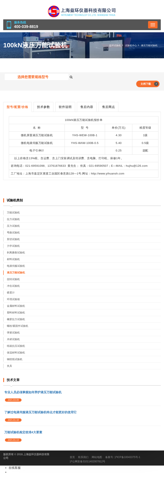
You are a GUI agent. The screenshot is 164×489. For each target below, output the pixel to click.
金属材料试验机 (16, 305)
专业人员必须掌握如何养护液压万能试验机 (33, 392)
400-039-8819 (26, 27)
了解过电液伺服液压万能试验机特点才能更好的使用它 (40, 412)
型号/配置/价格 (17, 107)
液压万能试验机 (149, 45)
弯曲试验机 (13, 232)
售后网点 (108, 107)
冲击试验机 (13, 285)
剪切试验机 (13, 239)
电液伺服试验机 (16, 265)
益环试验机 (115, 45)
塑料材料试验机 (16, 312)
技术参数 (43, 107)
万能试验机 (45, 135)
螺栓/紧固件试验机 (17, 325)
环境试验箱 (13, 299)
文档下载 (149, 84)
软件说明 (65, 107)
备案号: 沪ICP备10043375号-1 (122, 457)
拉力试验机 (13, 219)
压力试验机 (13, 225)
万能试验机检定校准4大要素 (23, 432)
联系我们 (83, 457)
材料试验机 (13, 259)
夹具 (9, 365)
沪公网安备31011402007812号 (87, 461)
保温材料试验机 (16, 352)
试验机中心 (131, 45)
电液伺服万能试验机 (40, 143)
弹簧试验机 (13, 332)
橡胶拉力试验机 (16, 319)
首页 (72, 457)
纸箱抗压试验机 (16, 345)
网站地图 (97, 457)
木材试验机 (13, 339)
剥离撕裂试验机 (16, 252)
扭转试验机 (13, 279)
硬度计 (11, 292)
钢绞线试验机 (14, 359)
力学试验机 (13, 245)
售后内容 (86, 107)
